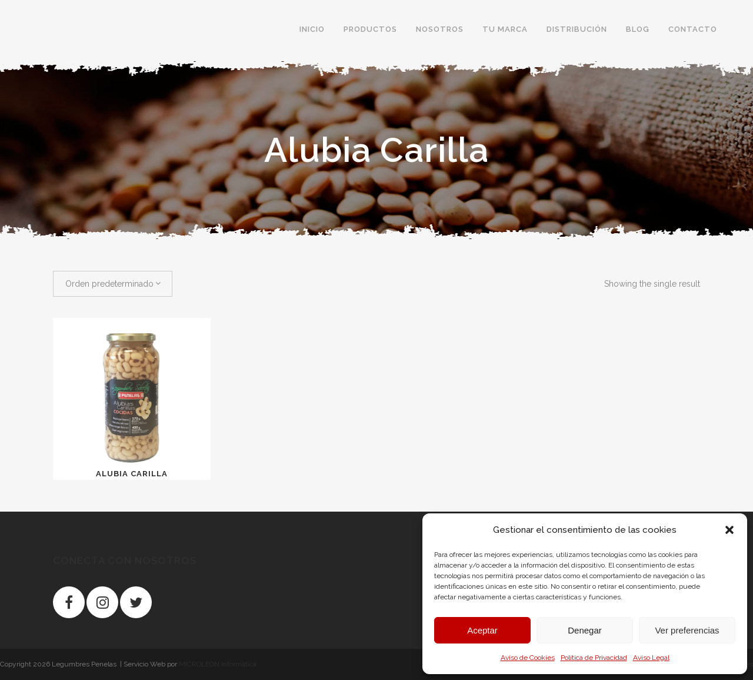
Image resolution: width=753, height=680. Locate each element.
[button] (729, 530)
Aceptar (482, 630)
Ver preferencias (687, 630)
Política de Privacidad (594, 658)
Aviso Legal (651, 658)
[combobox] (112, 284)
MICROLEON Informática (217, 664)
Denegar (585, 630)
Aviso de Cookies (528, 658)
